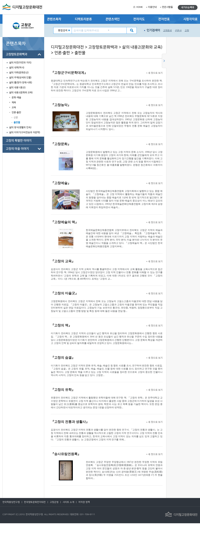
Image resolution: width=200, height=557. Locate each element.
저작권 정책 (84, 502)
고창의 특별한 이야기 (19, 140)
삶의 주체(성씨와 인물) (20, 77)
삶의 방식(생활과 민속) (20, 127)
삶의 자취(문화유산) (18, 72)
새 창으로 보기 (154, 72)
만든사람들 (167, 7)
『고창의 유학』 (63, 389)
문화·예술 (16, 97)
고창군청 (54, 502)
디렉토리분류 (83, 19)
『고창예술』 (61, 183)
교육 (14, 107)
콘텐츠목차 (54, 19)
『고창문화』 (61, 144)
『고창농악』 (61, 105)
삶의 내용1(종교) (17, 87)
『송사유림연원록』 (66, 454)
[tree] (23, 101)
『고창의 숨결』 (63, 357)
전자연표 (164, 19)
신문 (16, 117)
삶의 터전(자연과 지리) (20, 62)
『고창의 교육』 (63, 261)
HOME (139, 7)
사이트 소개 (68, 502)
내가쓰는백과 (187, 7)
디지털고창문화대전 (27, 7)
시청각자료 (190, 19)
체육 (14, 102)
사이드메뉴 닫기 (164, 61)
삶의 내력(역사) (16, 67)
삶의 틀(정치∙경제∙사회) (20, 82)
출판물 (17, 122)
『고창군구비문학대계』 (69, 72)
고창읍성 (167, 30)
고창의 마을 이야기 (17, 148)
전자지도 (139, 19)
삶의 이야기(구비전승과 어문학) (24, 132)
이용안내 (152, 7)
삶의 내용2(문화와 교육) (21, 92)
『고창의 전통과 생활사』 (70, 422)
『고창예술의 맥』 (64, 222)
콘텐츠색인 (113, 19)
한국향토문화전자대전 (35, 502)
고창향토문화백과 (16, 54)
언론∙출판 (16, 112)
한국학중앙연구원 (11, 502)
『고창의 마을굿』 (64, 293)
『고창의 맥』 (61, 325)
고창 (187, 30)
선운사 (178, 30)
